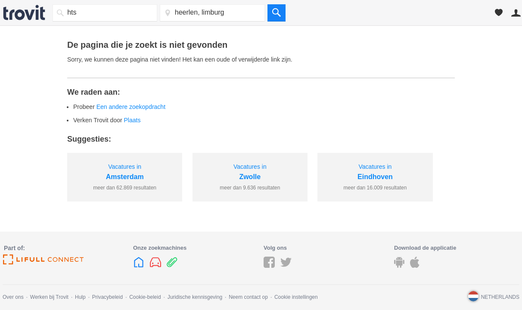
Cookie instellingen (296, 297)
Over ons (13, 297)
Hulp (80, 297)
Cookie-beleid (145, 297)
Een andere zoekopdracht (130, 106)
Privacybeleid (107, 297)
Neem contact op (248, 297)
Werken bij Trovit (49, 297)
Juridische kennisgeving (195, 297)
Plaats (132, 120)
